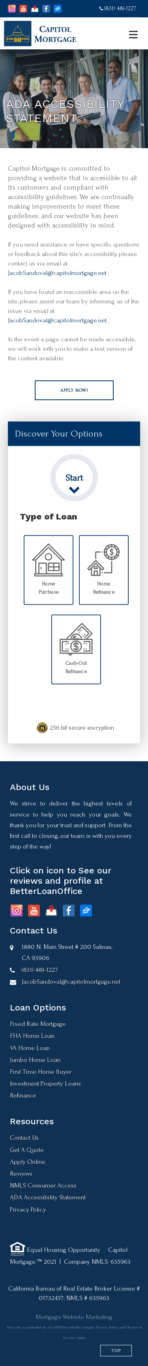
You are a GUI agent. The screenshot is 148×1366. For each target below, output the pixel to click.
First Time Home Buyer (40, 1071)
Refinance (23, 1095)
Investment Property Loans (45, 1083)
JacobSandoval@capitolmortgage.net (57, 273)
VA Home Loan (30, 1048)
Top (116, 1350)
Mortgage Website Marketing (74, 1317)
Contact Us (24, 1137)
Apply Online (27, 1161)
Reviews (21, 1173)
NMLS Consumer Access (43, 1185)
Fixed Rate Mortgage (38, 1023)
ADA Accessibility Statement (48, 1197)
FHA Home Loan (32, 1035)
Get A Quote (27, 1149)
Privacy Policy (28, 1209)
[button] (74, 390)
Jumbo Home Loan (35, 1059)
